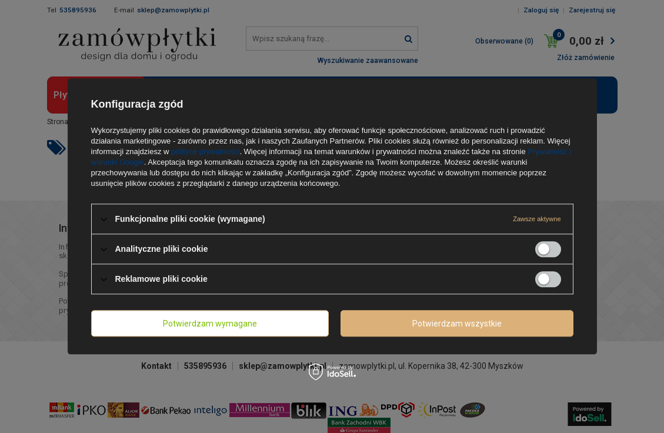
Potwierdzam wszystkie (457, 323)
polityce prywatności (205, 151)
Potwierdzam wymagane (210, 323)
